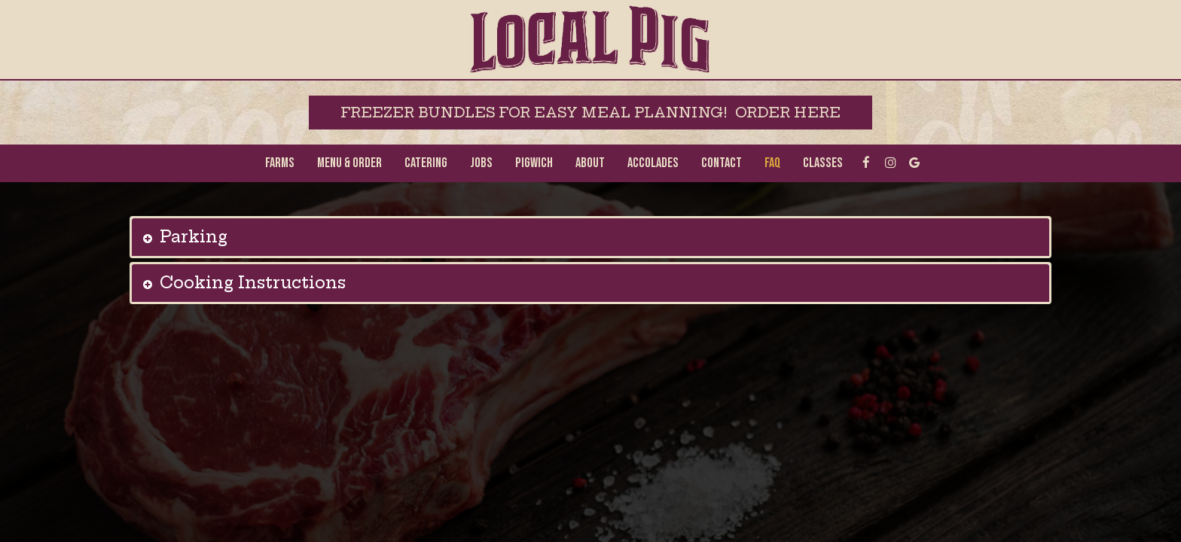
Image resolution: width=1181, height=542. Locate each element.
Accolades (653, 163)
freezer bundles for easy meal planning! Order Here (590, 112)
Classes (823, 163)
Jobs (481, 163)
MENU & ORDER (349, 163)
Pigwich (534, 163)
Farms (279, 163)
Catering (425, 163)
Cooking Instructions (253, 283)
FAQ (772, 163)
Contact (721, 163)
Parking (193, 237)
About (590, 163)
